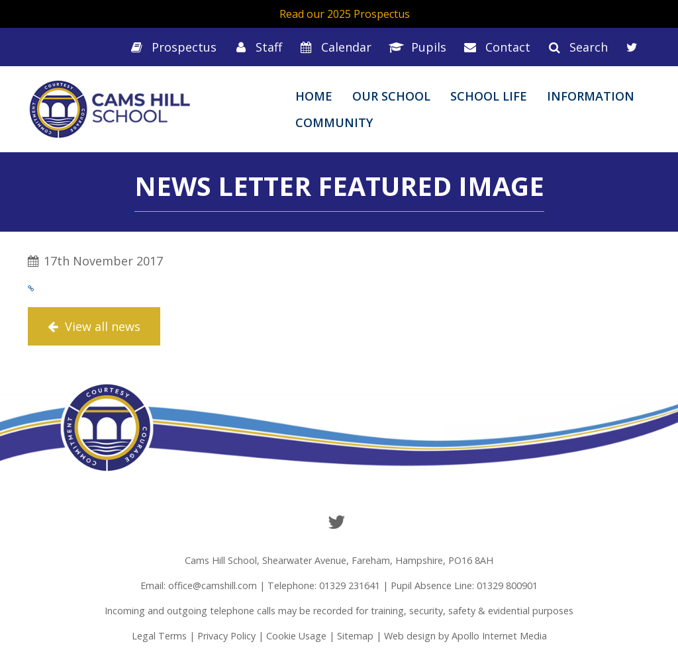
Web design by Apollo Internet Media (465, 635)
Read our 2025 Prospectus (344, 14)
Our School (391, 96)
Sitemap (355, 635)
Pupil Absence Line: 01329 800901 (464, 585)
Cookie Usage (296, 635)
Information (590, 96)
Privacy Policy (226, 635)
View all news (94, 326)
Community (334, 122)
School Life (488, 96)
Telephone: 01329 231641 (323, 585)
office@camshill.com (212, 585)
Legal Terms (159, 635)
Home (313, 96)
